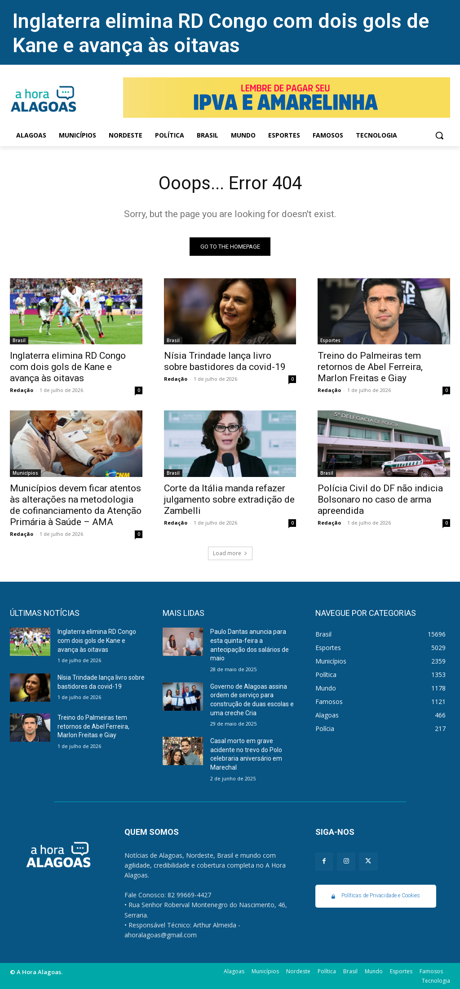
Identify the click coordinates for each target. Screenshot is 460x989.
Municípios (25, 473)
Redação (21, 390)
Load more (230, 553)
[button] (439, 135)
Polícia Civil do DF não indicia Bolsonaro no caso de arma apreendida (380, 499)
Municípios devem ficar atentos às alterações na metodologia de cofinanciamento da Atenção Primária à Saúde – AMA (76, 505)
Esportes (330, 340)
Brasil (19, 340)
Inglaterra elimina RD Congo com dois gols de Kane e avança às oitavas (221, 33)
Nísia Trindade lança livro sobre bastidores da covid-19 (225, 361)
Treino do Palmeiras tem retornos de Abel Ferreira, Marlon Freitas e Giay (370, 366)
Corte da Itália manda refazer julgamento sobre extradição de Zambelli (229, 499)
